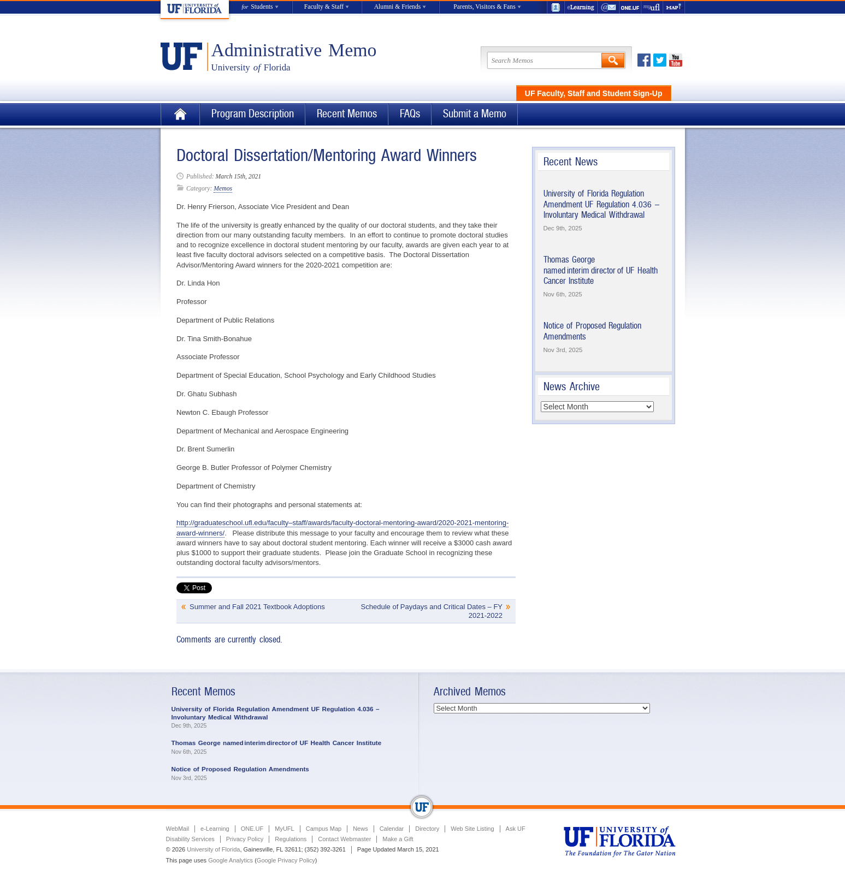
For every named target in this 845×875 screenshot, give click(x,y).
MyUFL (284, 828)
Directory (427, 828)
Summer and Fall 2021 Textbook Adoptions (257, 607)
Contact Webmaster (344, 839)
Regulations (290, 839)
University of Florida (213, 849)
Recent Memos (347, 114)
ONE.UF (630, 7)
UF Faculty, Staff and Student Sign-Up (594, 93)
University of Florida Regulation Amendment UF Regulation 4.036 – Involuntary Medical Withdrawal (601, 204)
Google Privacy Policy (286, 860)
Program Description (252, 114)
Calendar (392, 828)
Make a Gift (397, 839)
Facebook (644, 60)
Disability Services (190, 839)
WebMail (608, 7)
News (360, 828)
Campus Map (323, 828)
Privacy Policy (244, 839)
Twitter (659, 60)
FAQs (410, 114)
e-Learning (581, 7)
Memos (223, 188)
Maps (674, 7)
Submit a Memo (474, 114)
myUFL (652, 7)
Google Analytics (230, 860)
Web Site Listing (472, 828)
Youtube (675, 60)
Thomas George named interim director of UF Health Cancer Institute (600, 270)
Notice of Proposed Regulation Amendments (240, 768)
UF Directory (555, 7)
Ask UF (515, 828)
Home (180, 114)
